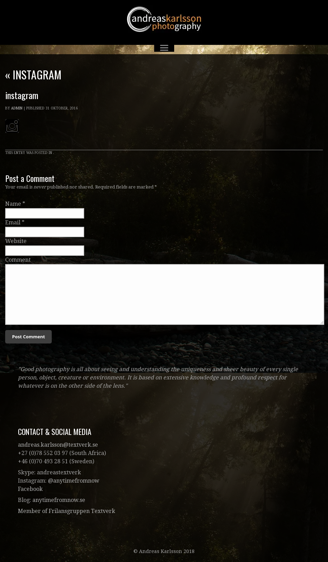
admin (16, 108)
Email (12, 222)
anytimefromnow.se (58, 500)
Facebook (30, 489)
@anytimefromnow (73, 480)
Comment (18, 259)
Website (16, 241)
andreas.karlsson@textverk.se (58, 445)
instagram (33, 74)
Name (13, 204)
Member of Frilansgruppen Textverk (66, 511)
